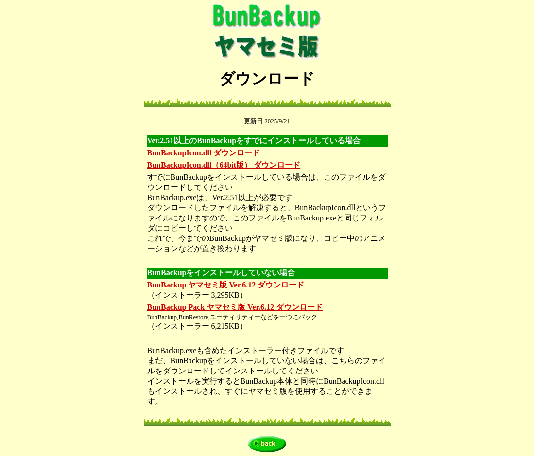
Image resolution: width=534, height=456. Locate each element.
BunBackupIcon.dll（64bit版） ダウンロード (224, 165)
